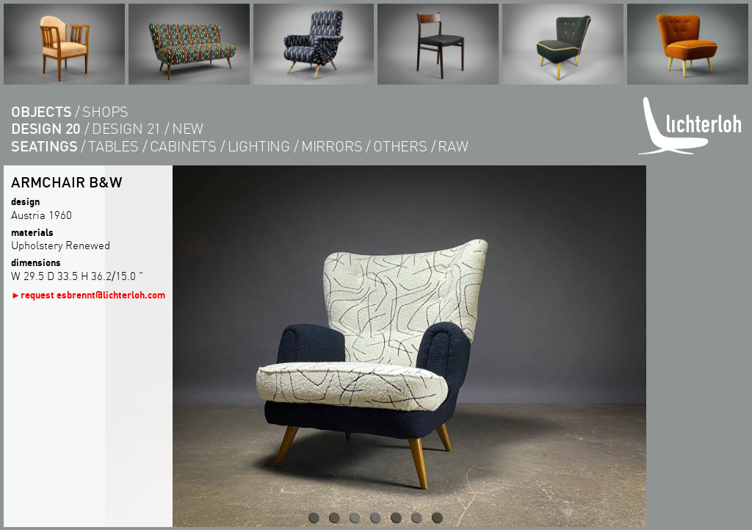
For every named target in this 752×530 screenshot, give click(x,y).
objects (41, 111)
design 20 (46, 128)
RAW (453, 146)
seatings (44, 146)
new (187, 128)
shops (105, 111)
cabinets (183, 146)
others (400, 146)
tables (113, 146)
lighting (259, 146)
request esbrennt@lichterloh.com (93, 294)
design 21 (126, 128)
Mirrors (332, 146)
